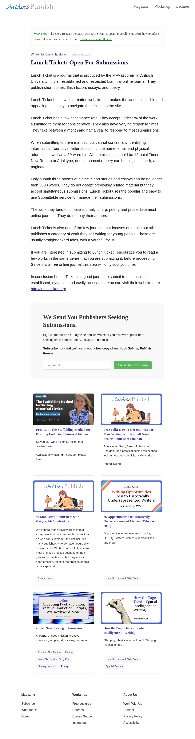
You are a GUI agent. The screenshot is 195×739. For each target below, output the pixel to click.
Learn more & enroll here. (96, 39)
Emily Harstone (55, 54)
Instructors (79, 722)
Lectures (182, 6)
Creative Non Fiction (49, 652)
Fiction (69, 652)
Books (25, 716)
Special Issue (45, 578)
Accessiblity (131, 722)
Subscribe (28, 703)
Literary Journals (47, 666)
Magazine (141, 6)
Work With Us (132, 703)
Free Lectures (81, 703)
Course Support (83, 716)
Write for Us (29, 710)
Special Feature (114, 666)
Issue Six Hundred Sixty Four (121, 578)
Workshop (162, 6)
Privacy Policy (132, 716)
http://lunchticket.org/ (48, 289)
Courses (78, 710)
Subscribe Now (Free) (133, 365)
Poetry (64, 666)
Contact (128, 710)
